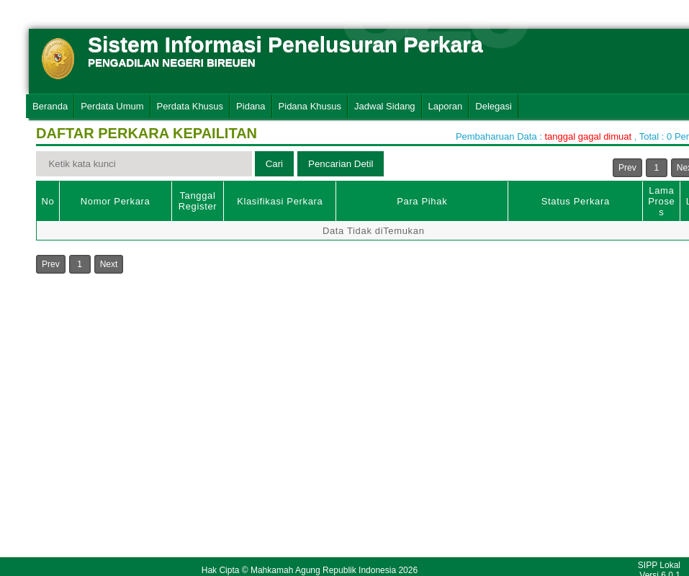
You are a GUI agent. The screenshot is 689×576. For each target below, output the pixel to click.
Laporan (445, 106)
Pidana (250, 106)
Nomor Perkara (115, 201)
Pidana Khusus (310, 106)
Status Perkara (575, 201)
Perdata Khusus (190, 106)
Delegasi (493, 106)
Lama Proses (661, 201)
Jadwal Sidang (384, 106)
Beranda (50, 106)
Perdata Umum (112, 106)
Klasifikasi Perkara (280, 201)
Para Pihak (422, 201)
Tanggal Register (198, 201)
